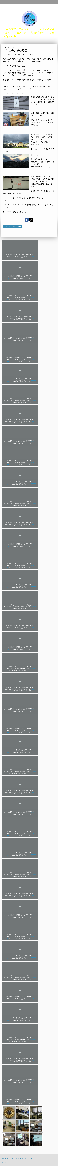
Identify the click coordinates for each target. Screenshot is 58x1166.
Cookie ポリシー (20, 1158)
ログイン (4, 1162)
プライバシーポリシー (10, 1158)
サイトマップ (28, 1158)
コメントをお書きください (13, 226)
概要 (3, 1158)
